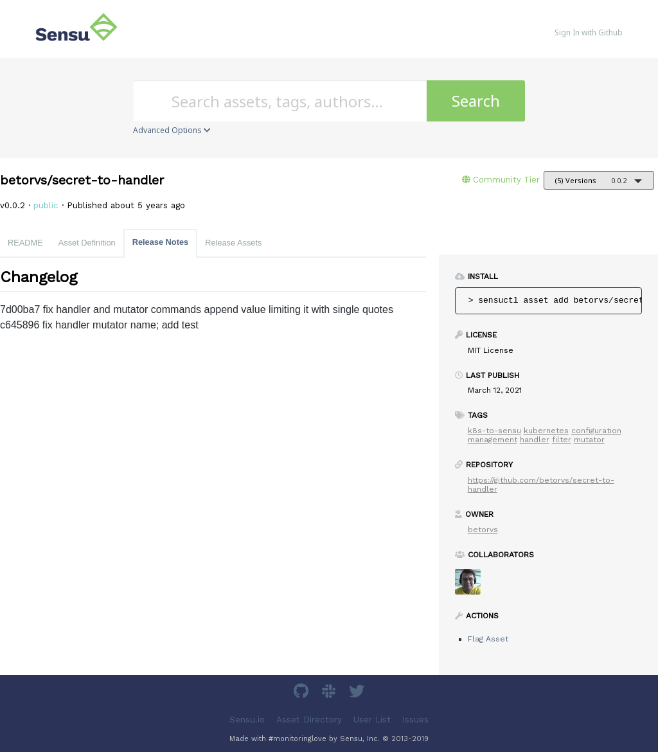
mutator (589, 439)
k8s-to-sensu (494, 430)
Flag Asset (488, 638)
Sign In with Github (589, 32)
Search (476, 100)
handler (534, 439)
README (25, 242)
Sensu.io (247, 719)
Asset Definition (87, 242)
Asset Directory (309, 719)
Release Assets (233, 242)
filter (561, 439)
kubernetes (546, 430)
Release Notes (160, 242)
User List (372, 719)
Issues (415, 719)
